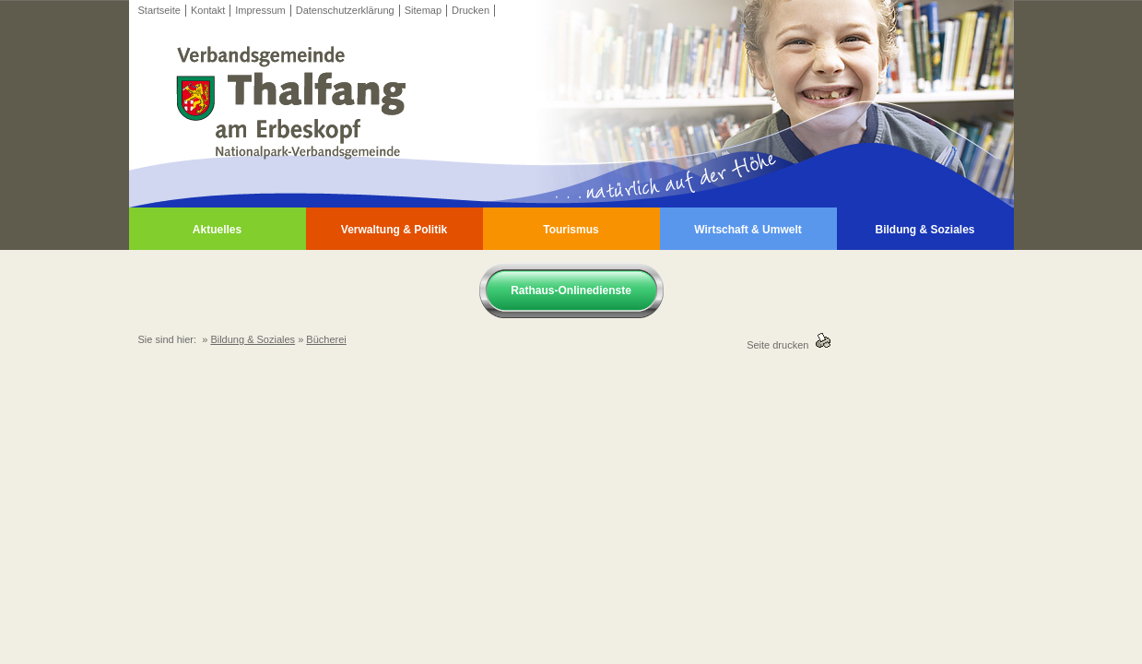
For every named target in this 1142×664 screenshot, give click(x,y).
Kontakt (208, 10)
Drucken (470, 10)
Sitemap (423, 10)
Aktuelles (217, 229)
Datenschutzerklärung (345, 10)
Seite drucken (780, 344)
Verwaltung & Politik (394, 229)
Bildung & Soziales (924, 229)
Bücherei (326, 339)
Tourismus (570, 229)
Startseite (159, 10)
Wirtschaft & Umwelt (748, 229)
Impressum (260, 10)
